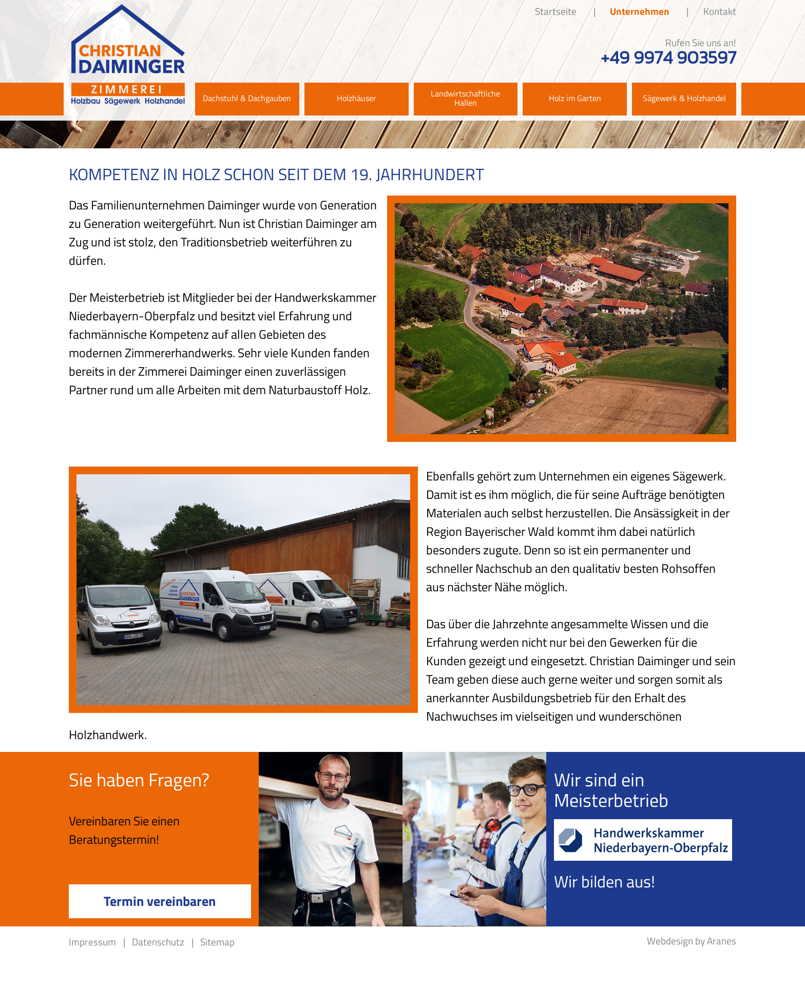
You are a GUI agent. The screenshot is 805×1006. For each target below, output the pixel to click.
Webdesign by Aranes (691, 940)
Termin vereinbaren (160, 901)
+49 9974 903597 (668, 57)
